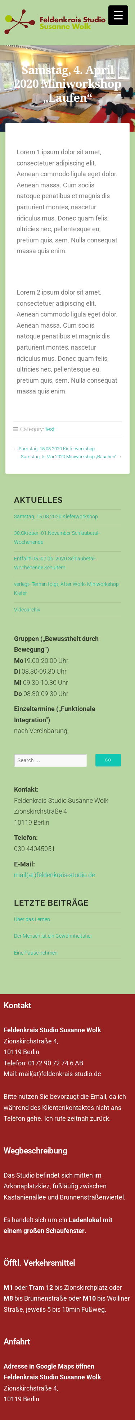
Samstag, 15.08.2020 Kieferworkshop (57, 448)
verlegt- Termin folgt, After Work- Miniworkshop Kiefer (66, 588)
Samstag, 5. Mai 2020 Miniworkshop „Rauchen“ (68, 456)
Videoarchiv (27, 610)
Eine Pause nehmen (36, 953)
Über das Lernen (32, 919)
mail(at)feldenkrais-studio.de (54, 875)
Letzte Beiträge (51, 902)
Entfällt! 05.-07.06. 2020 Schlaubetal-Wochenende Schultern (55, 563)
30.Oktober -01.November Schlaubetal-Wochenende (57, 537)
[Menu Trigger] (118, 15)
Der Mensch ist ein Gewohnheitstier (53, 936)
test (50, 429)
